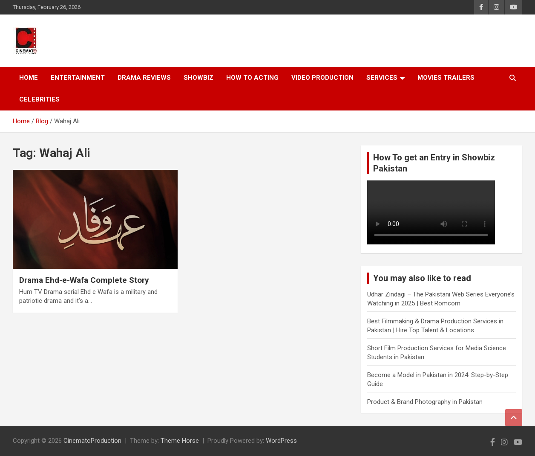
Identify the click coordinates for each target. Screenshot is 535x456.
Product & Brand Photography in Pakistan (425, 402)
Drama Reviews (144, 77)
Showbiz (198, 77)
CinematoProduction (92, 440)
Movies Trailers (446, 77)
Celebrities (39, 99)
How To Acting (252, 77)
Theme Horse (180, 440)
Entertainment (78, 77)
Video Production (322, 77)
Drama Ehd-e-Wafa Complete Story (84, 280)
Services (381, 77)
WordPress (281, 440)
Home (28, 77)
